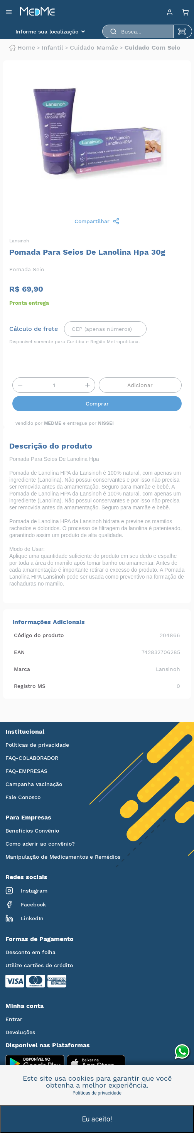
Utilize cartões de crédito (39, 965)
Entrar (13, 1019)
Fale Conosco (22, 797)
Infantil (52, 47)
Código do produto (39, 635)
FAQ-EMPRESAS (26, 771)
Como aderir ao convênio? (40, 844)
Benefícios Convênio (32, 831)
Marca (22, 669)
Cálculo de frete (33, 328)
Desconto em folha (30, 952)
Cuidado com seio (153, 47)
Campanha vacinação (33, 784)
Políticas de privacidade (37, 745)
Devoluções (20, 1032)
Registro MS (30, 686)
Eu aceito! (97, 1119)
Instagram (26, 890)
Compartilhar (97, 221)
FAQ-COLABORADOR (31, 758)
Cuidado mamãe (94, 47)
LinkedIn (24, 918)
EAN (19, 652)
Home (22, 47)
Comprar (97, 403)
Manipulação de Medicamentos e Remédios (62, 857)
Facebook (25, 904)
